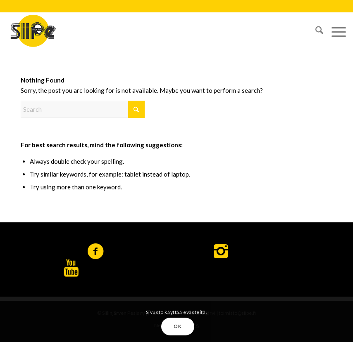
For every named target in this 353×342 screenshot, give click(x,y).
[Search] (315, 30)
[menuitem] (315, 30)
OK (177, 326)
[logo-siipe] (33, 30)
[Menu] (334, 30)
